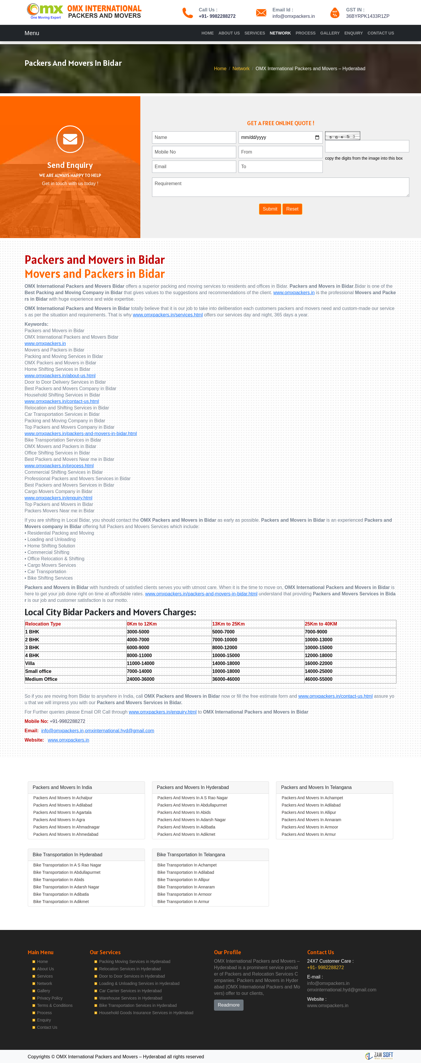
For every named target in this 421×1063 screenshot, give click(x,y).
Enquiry (353, 33)
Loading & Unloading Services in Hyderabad (139, 983)
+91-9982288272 (67, 721)
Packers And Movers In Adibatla (186, 827)
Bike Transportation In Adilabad (186, 872)
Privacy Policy (50, 998)
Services (254, 33)
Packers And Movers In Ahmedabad (66, 834)
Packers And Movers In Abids (184, 812)
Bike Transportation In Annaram (186, 887)
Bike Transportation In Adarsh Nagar (66, 887)
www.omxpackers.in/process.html (59, 465)
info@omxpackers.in (293, 16)
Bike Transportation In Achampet (187, 865)
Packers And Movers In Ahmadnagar (66, 827)
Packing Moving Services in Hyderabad (134, 961)
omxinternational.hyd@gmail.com (119, 730)
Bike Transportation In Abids (58, 879)
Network (280, 33)
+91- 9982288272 (217, 16)
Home (207, 33)
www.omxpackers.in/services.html (168, 314)
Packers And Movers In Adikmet (186, 834)
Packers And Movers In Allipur (309, 812)
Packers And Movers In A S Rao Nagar (193, 797)
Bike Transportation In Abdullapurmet (67, 872)
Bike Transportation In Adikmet (61, 901)
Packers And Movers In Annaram (311, 819)
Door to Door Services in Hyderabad (132, 976)
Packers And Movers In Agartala (62, 812)
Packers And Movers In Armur (309, 834)
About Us (229, 33)
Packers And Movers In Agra (59, 819)
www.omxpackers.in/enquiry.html (58, 497)
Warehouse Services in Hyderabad (130, 998)
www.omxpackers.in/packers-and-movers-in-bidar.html (81, 433)
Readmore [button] (229, 1004)
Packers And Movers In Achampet (312, 797)
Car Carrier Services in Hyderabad (130, 990)
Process (305, 33)
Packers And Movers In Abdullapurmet (192, 805)
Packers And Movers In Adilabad (62, 805)
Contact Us (380, 33)
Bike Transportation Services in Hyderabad (138, 1005)
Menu (32, 33)
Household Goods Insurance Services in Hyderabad (146, 1012)
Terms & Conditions (55, 1005)
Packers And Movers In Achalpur (62, 797)
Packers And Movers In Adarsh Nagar (192, 819)
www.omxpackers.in (294, 292)
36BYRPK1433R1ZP (368, 16)
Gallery (330, 33)
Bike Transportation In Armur (183, 901)
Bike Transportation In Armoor (185, 894)
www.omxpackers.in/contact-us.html (62, 401)
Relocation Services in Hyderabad (130, 968)
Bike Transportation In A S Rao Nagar (67, 865)
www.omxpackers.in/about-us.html (60, 375)
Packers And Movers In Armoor (310, 827)
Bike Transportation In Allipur (184, 879)
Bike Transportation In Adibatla (61, 894)
